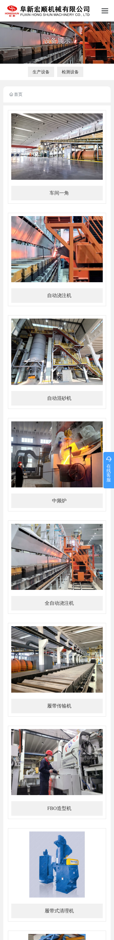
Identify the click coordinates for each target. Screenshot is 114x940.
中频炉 (59, 500)
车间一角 (59, 193)
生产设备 (41, 71)
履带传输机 (59, 705)
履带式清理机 (59, 910)
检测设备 (70, 71)
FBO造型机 (59, 808)
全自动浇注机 (59, 603)
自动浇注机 (59, 295)
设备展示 (57, 41)
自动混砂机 (59, 398)
